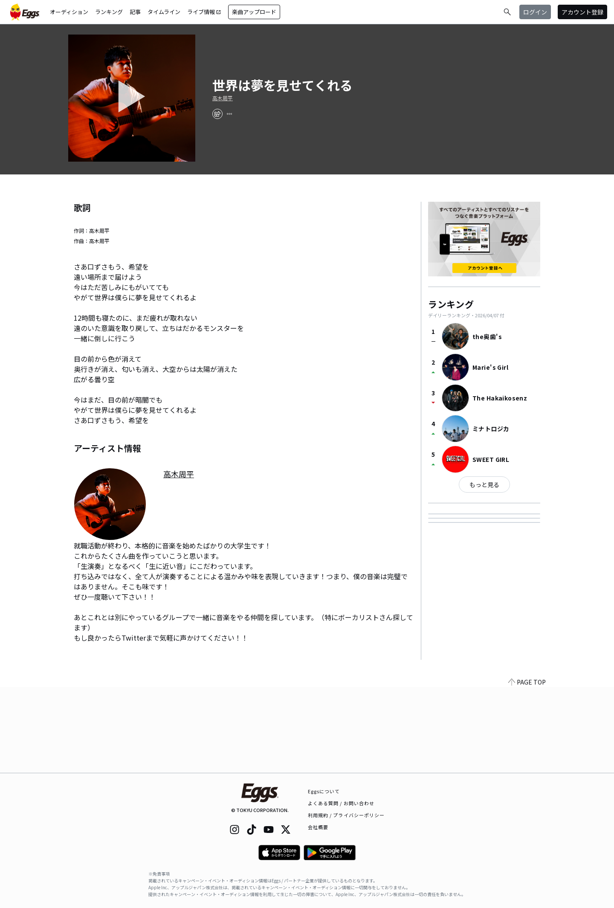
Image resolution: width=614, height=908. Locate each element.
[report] (229, 114)
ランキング (109, 12)
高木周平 (222, 98)
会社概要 (318, 827)
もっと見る (484, 484)
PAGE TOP (527, 767)
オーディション (69, 12)
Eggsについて (324, 791)
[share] (217, 114)
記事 (135, 12)
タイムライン (164, 12)
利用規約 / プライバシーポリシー (346, 815)
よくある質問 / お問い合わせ (341, 803)
